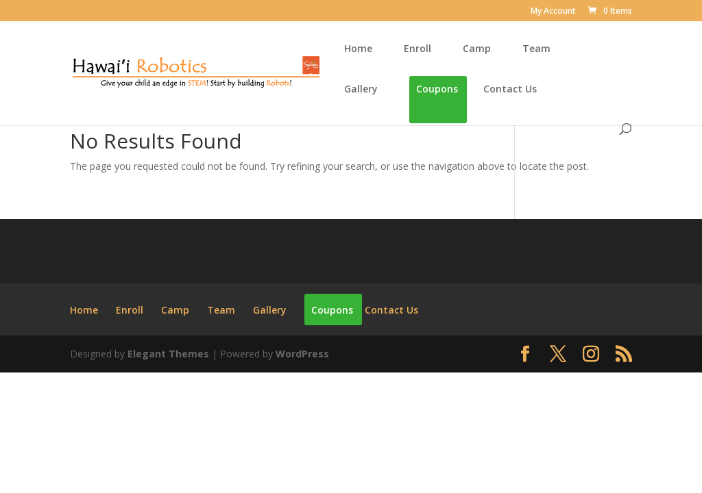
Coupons (437, 89)
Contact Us (510, 89)
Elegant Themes (168, 353)
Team (536, 49)
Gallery (361, 89)
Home (358, 49)
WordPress (302, 353)
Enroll (417, 49)
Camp (477, 49)
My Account (553, 11)
